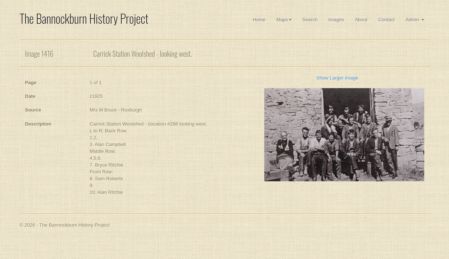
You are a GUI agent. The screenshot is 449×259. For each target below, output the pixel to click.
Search (309, 19)
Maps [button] (284, 19)
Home (259, 19)
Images (336, 19)
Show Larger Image (337, 78)
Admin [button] (415, 19)
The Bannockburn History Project (84, 18)
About (361, 19)
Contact (386, 19)
